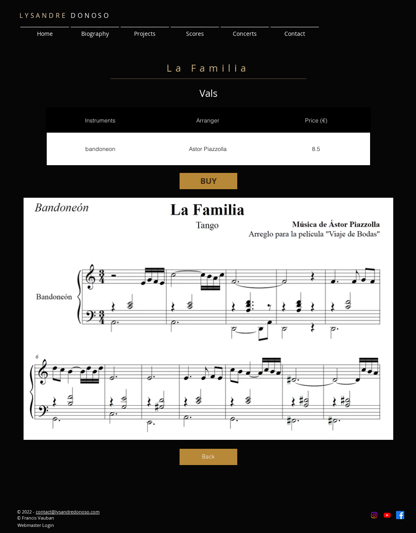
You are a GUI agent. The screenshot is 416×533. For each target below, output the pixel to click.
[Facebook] (400, 515)
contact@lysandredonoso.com (68, 512)
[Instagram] (374, 515)
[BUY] (208, 181)
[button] (145, 30)
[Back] (208, 457)
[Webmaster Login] (35, 525)
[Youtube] (387, 515)
